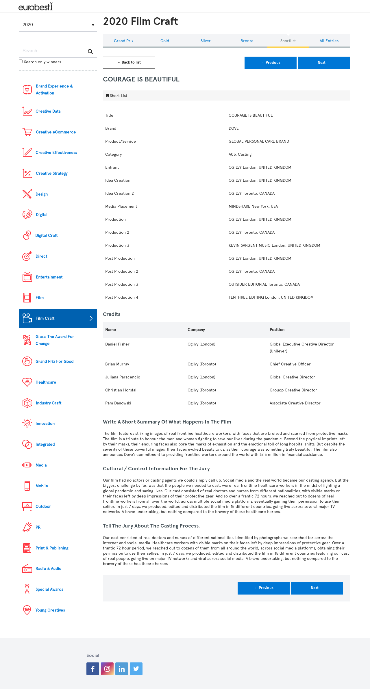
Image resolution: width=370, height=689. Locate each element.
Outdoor (43, 506)
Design (42, 194)
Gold (164, 40)
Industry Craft (48, 403)
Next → (324, 62)
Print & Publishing (52, 548)
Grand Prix (123, 40)
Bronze (247, 40)
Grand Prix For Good (54, 361)
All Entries (329, 40)
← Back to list (129, 62)
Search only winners (40, 62)
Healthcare (46, 382)
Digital (41, 214)
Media (41, 465)
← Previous (270, 62)
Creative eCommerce (56, 132)
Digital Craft (46, 235)
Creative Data (48, 111)
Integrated (45, 444)
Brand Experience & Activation (54, 90)
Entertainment (49, 277)
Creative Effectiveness (56, 152)
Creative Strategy (51, 173)
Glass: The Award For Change (55, 340)
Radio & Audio (48, 568)
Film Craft (45, 318)
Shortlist (288, 40)
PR (38, 527)
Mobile (42, 486)
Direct (41, 256)
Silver (206, 40)
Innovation (45, 423)
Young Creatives (50, 610)
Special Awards (49, 589)
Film (40, 297)
